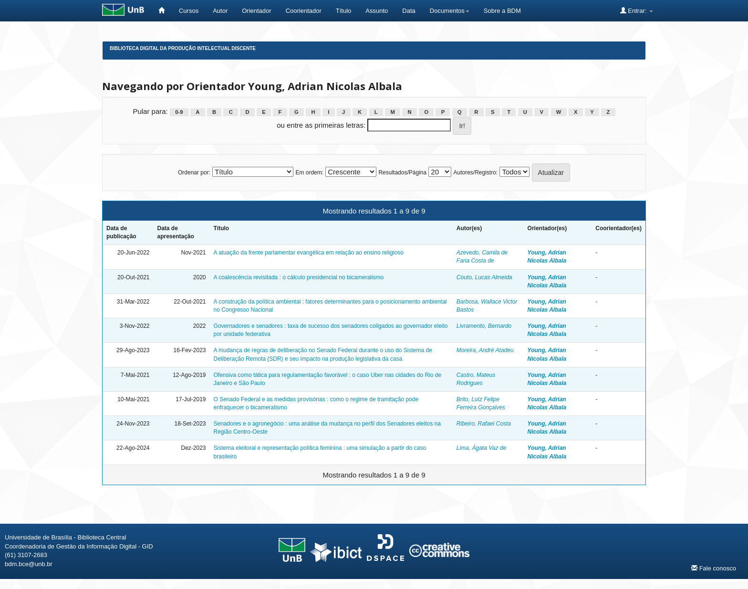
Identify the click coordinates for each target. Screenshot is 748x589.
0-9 (179, 112)
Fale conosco (713, 568)
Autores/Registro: (475, 172)
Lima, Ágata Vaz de (481, 448)
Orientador (256, 10)
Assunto (376, 10)
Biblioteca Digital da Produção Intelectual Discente (183, 48)
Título (344, 10)
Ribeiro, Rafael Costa (484, 423)
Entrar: (636, 10)
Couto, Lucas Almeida (484, 277)
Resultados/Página (402, 172)
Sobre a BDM (502, 10)
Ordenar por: (194, 172)
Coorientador (304, 10)
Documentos (449, 10)
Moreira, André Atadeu (485, 350)
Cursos (188, 10)
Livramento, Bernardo (484, 326)
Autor (220, 10)
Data (408, 10)
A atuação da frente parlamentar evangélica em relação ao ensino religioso (309, 252)
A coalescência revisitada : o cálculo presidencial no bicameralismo (299, 277)
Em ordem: (309, 172)
